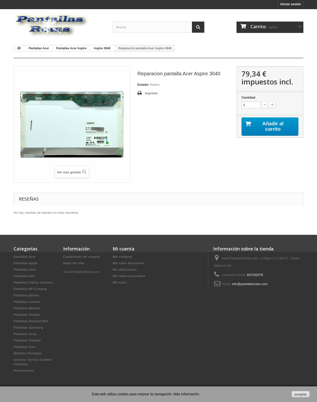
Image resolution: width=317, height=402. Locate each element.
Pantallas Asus (25, 269)
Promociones (24, 371)
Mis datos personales (129, 276)
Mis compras (122, 257)
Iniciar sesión (290, 4)
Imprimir (151, 93)
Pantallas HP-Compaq (30, 289)
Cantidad (248, 97)
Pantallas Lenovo (27, 302)
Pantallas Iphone (26, 295)
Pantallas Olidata (27, 315)
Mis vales (120, 282)
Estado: (143, 84)
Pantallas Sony (25, 334)
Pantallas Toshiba (27, 340)
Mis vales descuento (128, 263)
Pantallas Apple (25, 263)
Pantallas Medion (27, 308)
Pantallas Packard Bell (31, 321)
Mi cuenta (123, 249)
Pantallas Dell (24, 276)
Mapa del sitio (73, 263)
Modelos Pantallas (28, 353)
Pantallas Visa (24, 347)
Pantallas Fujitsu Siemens (33, 282)
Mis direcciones (125, 269)
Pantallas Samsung (28, 327)
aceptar (300, 394)
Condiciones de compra (81, 257)
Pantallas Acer (25, 257)
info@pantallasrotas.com (249, 284)
